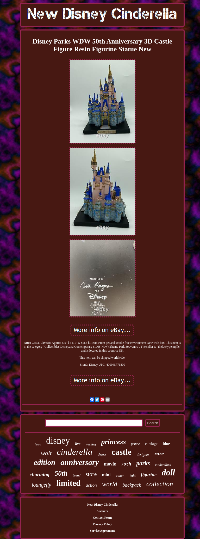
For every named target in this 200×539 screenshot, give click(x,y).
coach (120, 475)
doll (168, 472)
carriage (151, 444)
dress (102, 454)
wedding (91, 444)
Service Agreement (102, 530)
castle (121, 452)
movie (110, 464)
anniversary (79, 462)
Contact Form (102, 517)
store (91, 474)
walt (46, 453)
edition (44, 462)
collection (159, 484)
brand (76, 475)
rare (159, 453)
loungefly (41, 485)
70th (126, 464)
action (91, 485)
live (77, 444)
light (133, 475)
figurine (149, 474)
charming (39, 474)
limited (68, 483)
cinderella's (163, 465)
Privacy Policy (102, 524)
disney (58, 441)
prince (135, 444)
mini (106, 474)
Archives (102, 511)
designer (143, 455)
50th (61, 473)
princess (113, 442)
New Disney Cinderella (102, 504)
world (109, 484)
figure (38, 444)
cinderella (74, 452)
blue (166, 444)
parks (143, 463)
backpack (131, 485)
